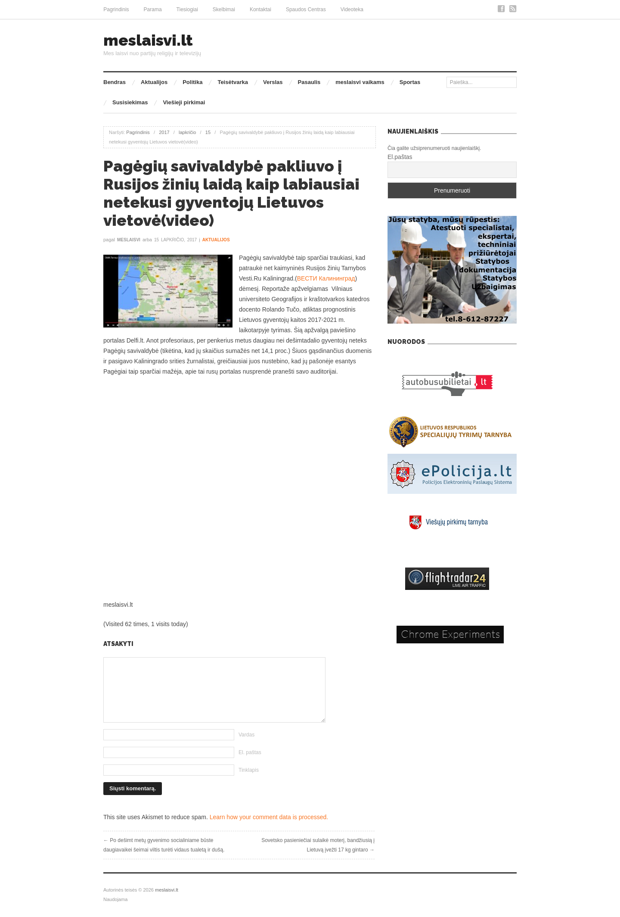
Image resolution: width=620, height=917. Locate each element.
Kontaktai (260, 9)
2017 (164, 132)
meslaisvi (128, 239)
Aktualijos (154, 82)
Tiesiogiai (187, 9)
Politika (192, 82)
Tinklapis (249, 770)
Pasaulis (309, 82)
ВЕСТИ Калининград (326, 278)
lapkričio (187, 132)
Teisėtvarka (232, 82)
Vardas (246, 735)
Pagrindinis (116, 9)
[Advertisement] (239, 407)
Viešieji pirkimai (184, 102)
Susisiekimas (130, 102)
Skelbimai (224, 9)
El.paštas (400, 156)
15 (208, 132)
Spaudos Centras (306, 9)
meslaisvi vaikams (359, 82)
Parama (153, 9)
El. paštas (250, 752)
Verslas (273, 82)
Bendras (114, 82)
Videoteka (352, 9)
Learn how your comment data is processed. (269, 817)
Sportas (410, 82)
